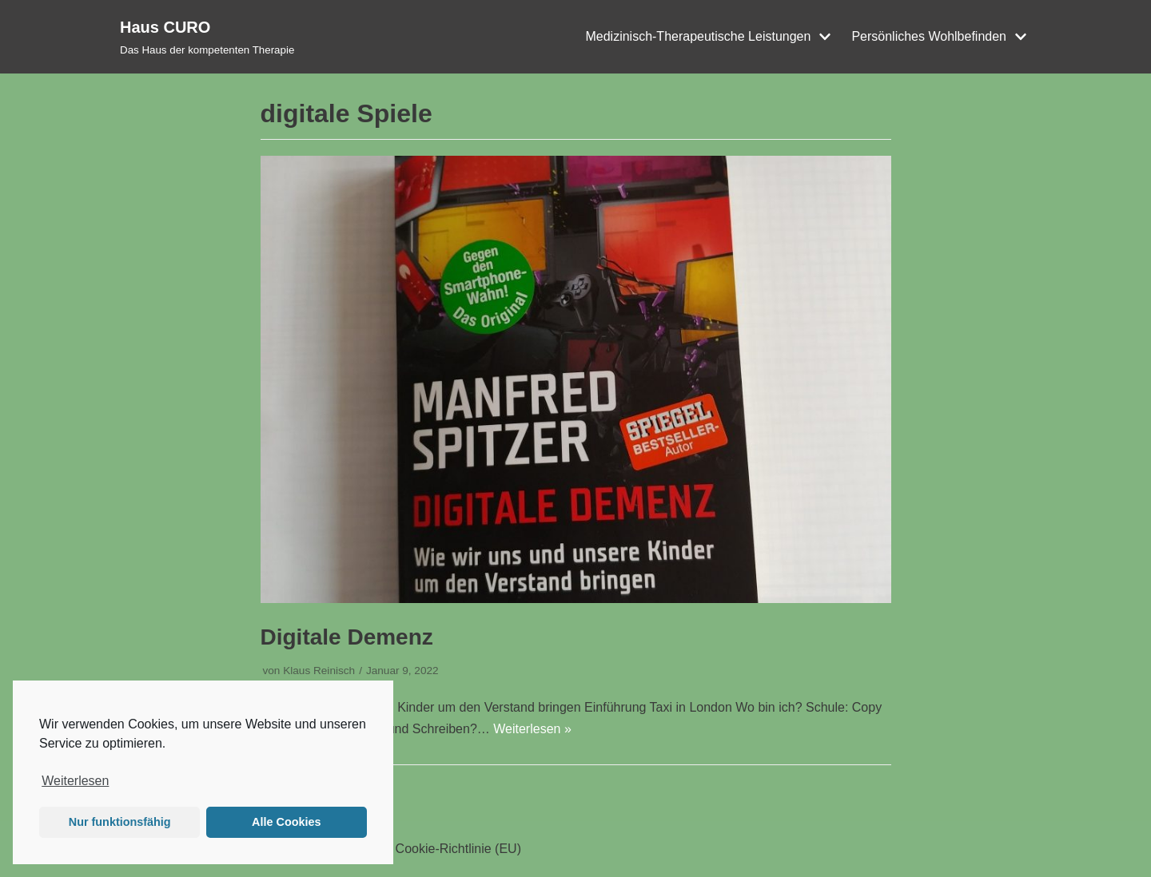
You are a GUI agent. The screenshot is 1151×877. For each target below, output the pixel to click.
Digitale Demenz (347, 637)
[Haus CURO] (207, 36)
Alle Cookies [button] (286, 821)
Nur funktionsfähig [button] (120, 821)
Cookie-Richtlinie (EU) (458, 848)
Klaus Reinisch (319, 671)
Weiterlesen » (532, 729)
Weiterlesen (75, 781)
